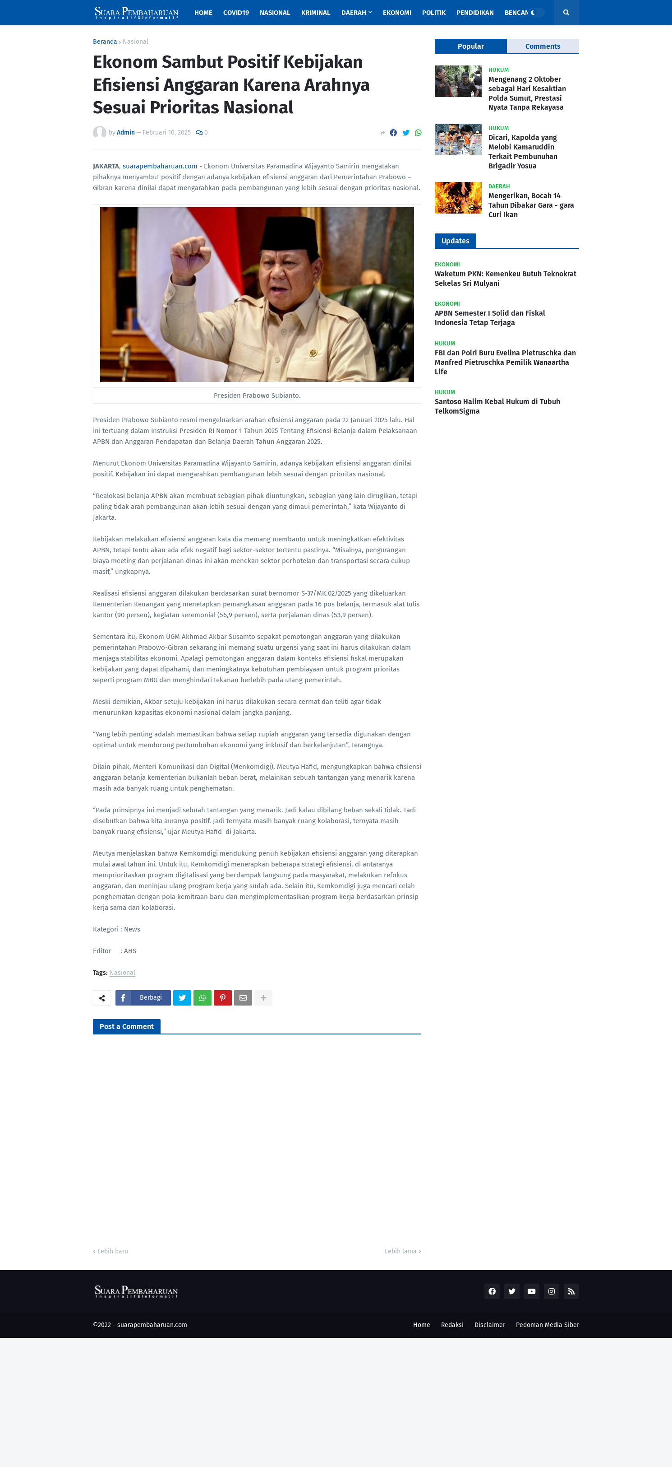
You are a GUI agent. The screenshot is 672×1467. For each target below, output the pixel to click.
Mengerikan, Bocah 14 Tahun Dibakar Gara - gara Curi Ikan (531, 205)
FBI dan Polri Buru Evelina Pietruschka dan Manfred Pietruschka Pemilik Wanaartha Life (505, 362)
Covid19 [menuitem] (236, 13)
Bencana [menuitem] (519, 13)
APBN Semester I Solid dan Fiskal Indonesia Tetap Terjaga (490, 318)
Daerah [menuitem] (353, 13)
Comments (543, 46)
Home (421, 1325)
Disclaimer (489, 1325)
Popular (471, 46)
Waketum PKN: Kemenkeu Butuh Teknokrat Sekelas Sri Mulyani (505, 279)
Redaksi (452, 1325)
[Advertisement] (270, 1401)
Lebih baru (112, 1251)
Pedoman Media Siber (547, 1325)
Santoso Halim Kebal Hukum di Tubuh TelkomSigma (497, 406)
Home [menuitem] (203, 13)
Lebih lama (401, 1251)
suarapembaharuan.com (160, 166)
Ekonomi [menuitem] (397, 13)
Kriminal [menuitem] (316, 13)
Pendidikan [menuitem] (475, 13)
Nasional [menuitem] (275, 13)
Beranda (105, 42)
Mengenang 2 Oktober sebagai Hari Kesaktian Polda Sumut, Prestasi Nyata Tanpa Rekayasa (527, 93)
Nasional (135, 42)
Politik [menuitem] (434, 13)
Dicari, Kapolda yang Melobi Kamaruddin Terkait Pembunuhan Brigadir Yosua (522, 151)
